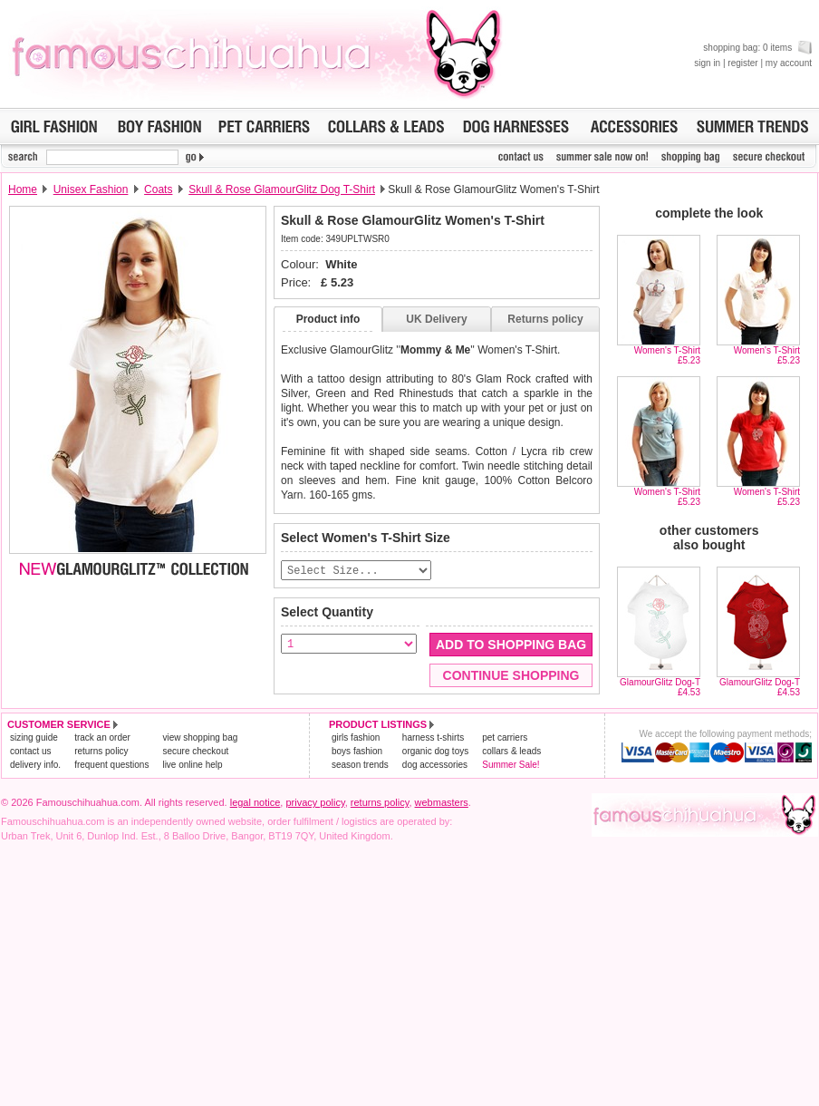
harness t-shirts (433, 738)
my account (789, 63)
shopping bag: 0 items (757, 48)
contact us (31, 752)
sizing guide (34, 738)
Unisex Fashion (91, 189)
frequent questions (111, 766)
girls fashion (356, 738)
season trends (360, 766)
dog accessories (434, 766)
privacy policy (314, 803)
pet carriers (504, 738)
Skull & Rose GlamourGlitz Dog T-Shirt (281, 189)
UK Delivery (436, 319)
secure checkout (195, 752)
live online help (192, 766)
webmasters (441, 803)
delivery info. (35, 766)
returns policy (101, 752)
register (742, 63)
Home (22, 189)
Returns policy (545, 319)
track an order (102, 738)
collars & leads (511, 752)
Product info (328, 319)
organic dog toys (435, 752)
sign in (707, 63)
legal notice (255, 803)
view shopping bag (199, 738)
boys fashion (357, 752)
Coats (158, 189)
